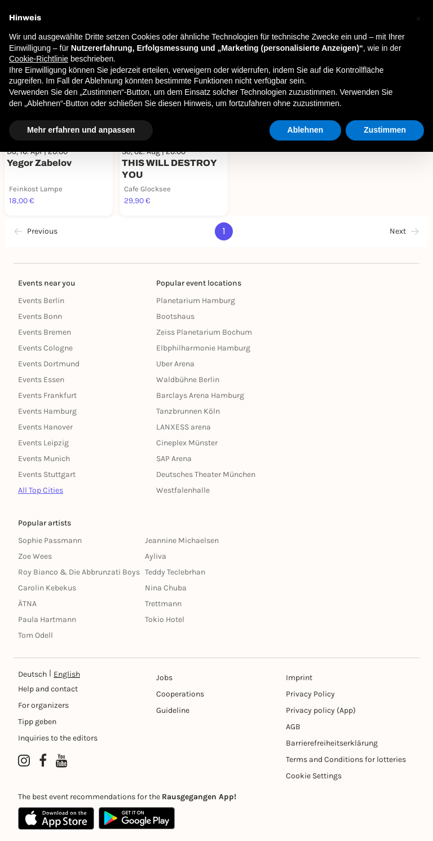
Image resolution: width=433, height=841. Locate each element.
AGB (293, 727)
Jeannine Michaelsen (182, 540)
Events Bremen (44, 332)
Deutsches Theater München (205, 474)
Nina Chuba (166, 588)
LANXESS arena (183, 427)
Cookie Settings (314, 776)
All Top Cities (40, 490)
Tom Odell (35, 635)
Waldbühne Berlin (187, 379)
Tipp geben (37, 721)
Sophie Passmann (50, 540)
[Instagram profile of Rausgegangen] (24, 761)
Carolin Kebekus (47, 588)
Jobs (164, 677)
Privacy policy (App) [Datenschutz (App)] (321, 710)
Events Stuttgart (47, 474)
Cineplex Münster (187, 443)
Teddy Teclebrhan (175, 572)
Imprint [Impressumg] (299, 677)
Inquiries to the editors (58, 738)
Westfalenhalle (183, 490)
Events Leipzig (43, 443)
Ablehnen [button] (306, 129)
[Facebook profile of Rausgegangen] (43, 761)
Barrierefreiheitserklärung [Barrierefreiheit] (332, 743)
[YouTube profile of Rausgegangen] (62, 761)
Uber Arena (175, 364)
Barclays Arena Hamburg (200, 395)
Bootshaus (175, 316)
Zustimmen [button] (385, 129)
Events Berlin (41, 300)
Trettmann (163, 603)
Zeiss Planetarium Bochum (204, 332)
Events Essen (41, 379)
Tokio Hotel (164, 619)
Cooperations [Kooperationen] (180, 694)
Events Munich (44, 458)
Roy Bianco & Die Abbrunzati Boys (79, 572)
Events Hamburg (47, 411)
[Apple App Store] (56, 818)
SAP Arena (174, 458)
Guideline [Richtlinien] (172, 710)
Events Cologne (45, 348)
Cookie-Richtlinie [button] (38, 58)
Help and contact (48, 689)
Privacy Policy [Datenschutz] (310, 694)
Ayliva (155, 556)
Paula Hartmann (47, 619)
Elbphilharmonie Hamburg (203, 348)
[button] (418, 18)
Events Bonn (40, 316)
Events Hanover (45, 427)
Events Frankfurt (47, 395)
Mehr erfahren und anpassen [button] (81, 129)
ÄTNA (27, 603)
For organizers (43, 705)
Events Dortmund (48, 364)
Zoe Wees (35, 556)
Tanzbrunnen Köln (188, 411)
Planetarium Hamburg (195, 300)
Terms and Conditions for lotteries (346, 759)
